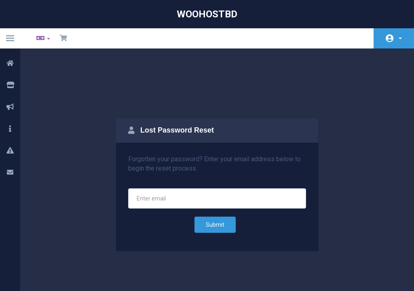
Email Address (150, 139)
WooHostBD (207, 14)
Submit (215, 183)
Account (400, 38)
